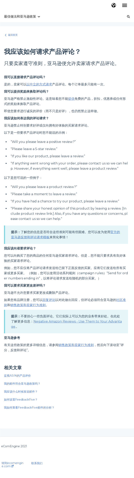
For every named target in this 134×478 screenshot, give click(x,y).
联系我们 (36, 463)
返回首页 (13, 35)
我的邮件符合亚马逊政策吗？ (22, 383)
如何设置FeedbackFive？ (21, 399)
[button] (113, 5)
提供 (71, 99)
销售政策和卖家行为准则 (28, 305)
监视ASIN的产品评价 (17, 375)
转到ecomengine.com (12, 464)
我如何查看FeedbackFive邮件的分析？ (29, 407)
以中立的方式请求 (39, 84)
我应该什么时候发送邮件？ (21, 391)
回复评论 (48, 300)
